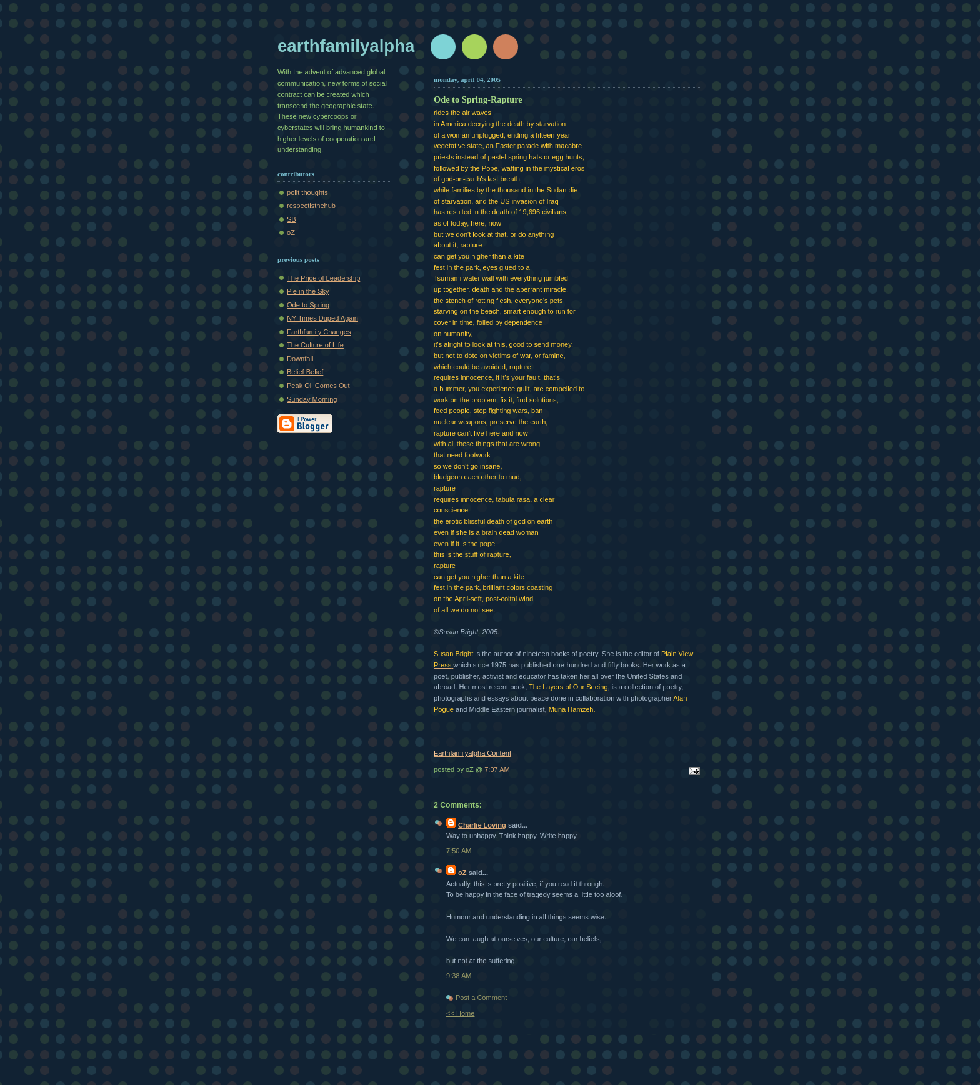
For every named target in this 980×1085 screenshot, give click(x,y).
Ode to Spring (308, 305)
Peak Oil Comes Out (318, 385)
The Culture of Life (315, 345)
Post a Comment (481, 997)
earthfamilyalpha (346, 46)
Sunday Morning (312, 399)
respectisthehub (311, 205)
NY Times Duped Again (322, 318)
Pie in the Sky (308, 291)
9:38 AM (459, 975)
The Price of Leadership (323, 278)
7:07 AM (497, 769)
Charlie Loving (482, 825)
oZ (291, 232)
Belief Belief (305, 372)
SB (291, 219)
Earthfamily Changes (319, 332)
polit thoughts (307, 192)
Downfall (300, 358)
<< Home (460, 1013)
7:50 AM (459, 850)
